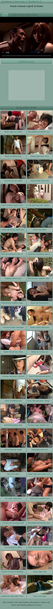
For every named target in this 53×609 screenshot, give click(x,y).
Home (5, 15)
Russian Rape (20, 1)
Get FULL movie (26, 62)
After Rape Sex (33, 1)
